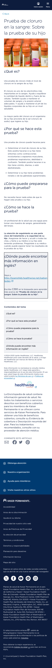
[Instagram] (35, 578)
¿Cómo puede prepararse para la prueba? (22, 329)
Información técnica (12, 557)
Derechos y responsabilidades (16, 546)
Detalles (24, 638)
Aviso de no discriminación (15, 512)
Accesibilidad (9, 507)
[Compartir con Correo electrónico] (6, 442)
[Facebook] (13, 578)
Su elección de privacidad (14, 535)
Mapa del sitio (9, 562)
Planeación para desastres (14, 551)
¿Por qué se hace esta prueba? (21, 321)
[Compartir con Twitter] (20, 442)
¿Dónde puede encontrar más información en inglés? (21, 347)
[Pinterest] (27, 578)
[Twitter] (5, 578)
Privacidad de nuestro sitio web (17, 524)
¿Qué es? (10, 313)
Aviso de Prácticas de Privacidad (17, 529)
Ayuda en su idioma (11, 518)
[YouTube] (20, 578)
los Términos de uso (24, 376)
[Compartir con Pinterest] (27, 442)
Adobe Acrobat (22, 647)
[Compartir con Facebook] (13, 442)
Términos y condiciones (13, 540)
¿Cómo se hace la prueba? (19, 338)
